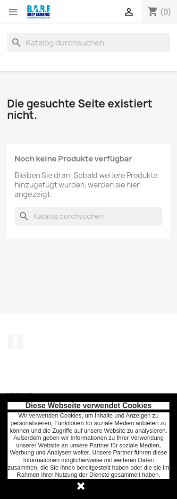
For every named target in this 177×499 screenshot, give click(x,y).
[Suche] (88, 42)
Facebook (15, 341)
